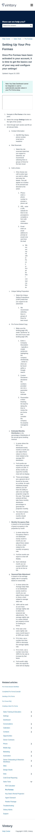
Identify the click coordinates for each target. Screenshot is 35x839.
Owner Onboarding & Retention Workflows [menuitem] (13, 761)
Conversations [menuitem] (8, 724)
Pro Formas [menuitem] (9, 789)
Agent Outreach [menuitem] (10, 797)
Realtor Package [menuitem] (10, 801)
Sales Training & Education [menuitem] (12, 712)
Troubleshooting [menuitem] (8, 805)
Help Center (6, 39)
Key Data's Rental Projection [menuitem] (14, 794)
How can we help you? (13, 21)
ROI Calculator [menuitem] (10, 786)
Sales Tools (17, 39)
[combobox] (15, 25)
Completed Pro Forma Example (11, 691)
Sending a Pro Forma (8, 696)
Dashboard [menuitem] (6, 720)
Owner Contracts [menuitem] (8, 740)
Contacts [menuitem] (6, 732)
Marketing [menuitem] (6, 752)
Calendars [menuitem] (6, 728)
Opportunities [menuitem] (7, 736)
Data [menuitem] (4, 774)
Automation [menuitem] (7, 756)
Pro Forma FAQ (6, 701)
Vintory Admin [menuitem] (7, 809)
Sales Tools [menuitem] (7, 781)
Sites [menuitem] (5, 766)
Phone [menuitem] (5, 744)
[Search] (31, 25)
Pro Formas (28, 39)
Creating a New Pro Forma (10, 706)
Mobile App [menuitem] (7, 748)
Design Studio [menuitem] (8, 770)
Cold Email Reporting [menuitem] (10, 778)
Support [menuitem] (5, 813)
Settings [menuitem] (6, 716)
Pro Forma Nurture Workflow (10, 686)
